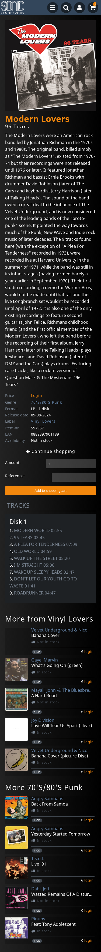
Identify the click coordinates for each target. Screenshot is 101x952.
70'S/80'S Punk (46, 402)
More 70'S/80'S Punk (44, 787)
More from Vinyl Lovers (49, 618)
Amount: (12, 462)
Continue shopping (50, 451)
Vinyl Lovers (43, 421)
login (89, 651)
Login (36, 395)
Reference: (15, 475)
